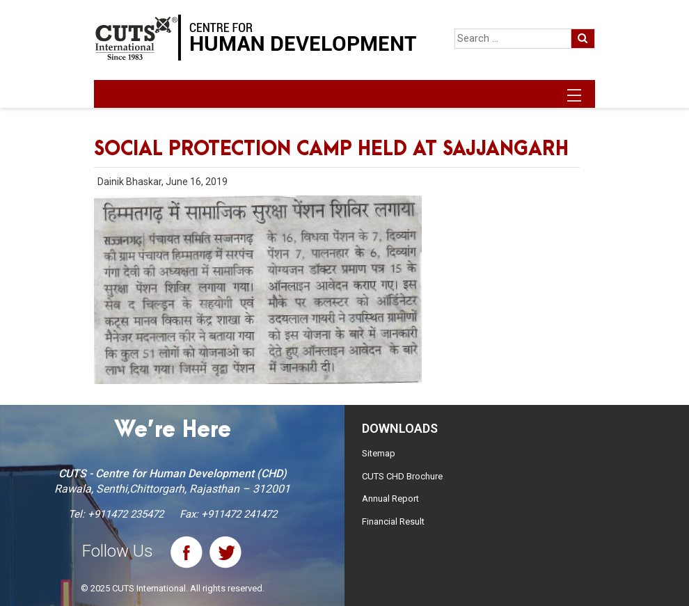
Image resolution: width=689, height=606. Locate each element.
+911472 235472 (126, 514)
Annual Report (390, 498)
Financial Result (393, 521)
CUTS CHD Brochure (402, 476)
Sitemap (378, 453)
